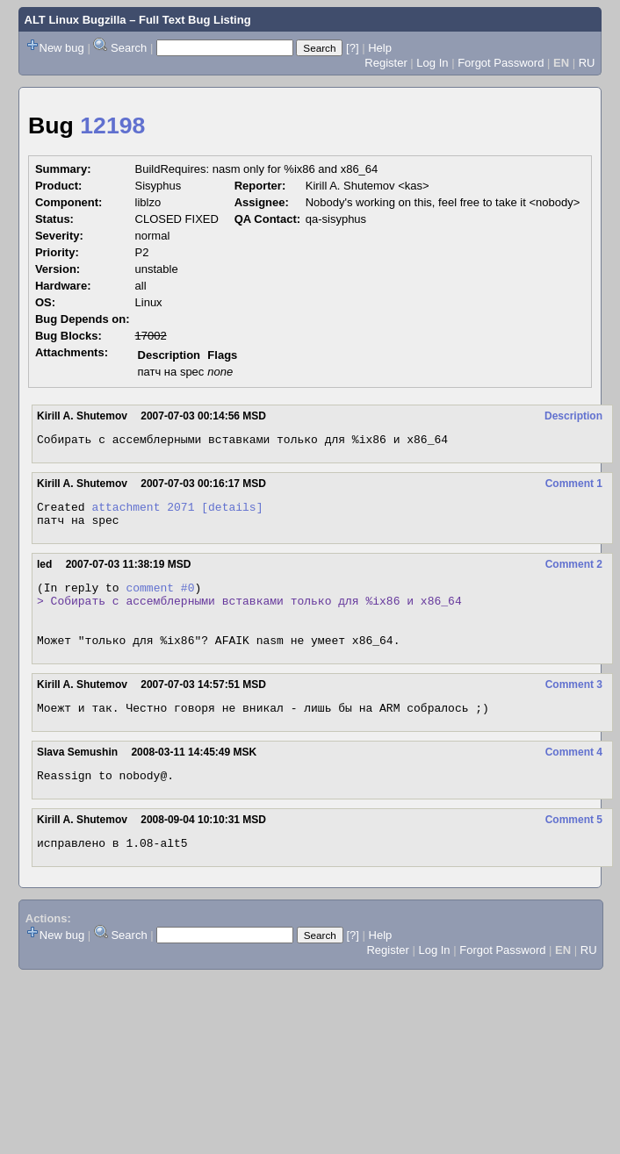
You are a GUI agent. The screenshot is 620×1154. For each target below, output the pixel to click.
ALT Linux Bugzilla (75, 19)
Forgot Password (501, 62)
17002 (151, 335)
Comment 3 (573, 705)
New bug (62, 47)
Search (129, 47)
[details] (232, 512)
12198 (112, 125)
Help (380, 47)
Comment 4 (573, 776)
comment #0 (160, 598)
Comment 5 (573, 846)
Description (573, 416)
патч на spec (171, 371)
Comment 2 (573, 572)
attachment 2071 (142, 512)
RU (587, 62)
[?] (352, 47)
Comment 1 (573, 486)
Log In (432, 62)
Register (385, 62)
